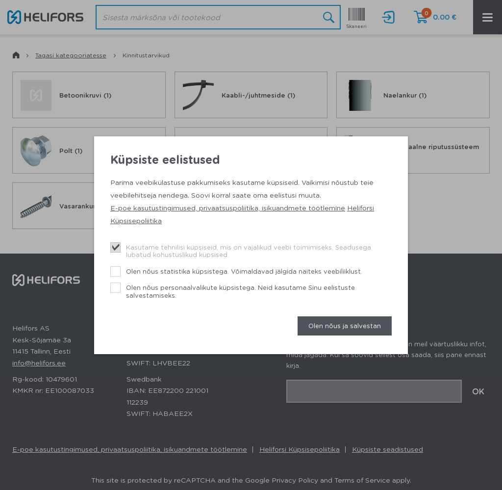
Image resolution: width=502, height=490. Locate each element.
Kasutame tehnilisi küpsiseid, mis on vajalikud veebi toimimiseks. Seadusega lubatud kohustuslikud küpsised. (248, 251)
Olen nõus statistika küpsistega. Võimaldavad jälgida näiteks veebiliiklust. (244, 271)
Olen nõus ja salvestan (344, 325)
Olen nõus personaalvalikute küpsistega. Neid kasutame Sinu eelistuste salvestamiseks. (240, 291)
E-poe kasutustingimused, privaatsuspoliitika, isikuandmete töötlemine (227, 207)
